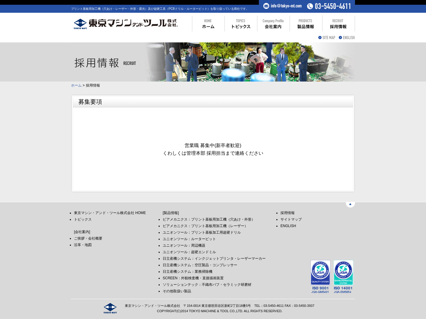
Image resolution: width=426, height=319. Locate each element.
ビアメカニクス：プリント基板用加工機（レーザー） (205, 226)
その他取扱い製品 (177, 291)
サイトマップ (291, 219)
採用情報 (287, 213)
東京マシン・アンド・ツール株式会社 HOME (110, 213)
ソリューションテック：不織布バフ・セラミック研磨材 (207, 285)
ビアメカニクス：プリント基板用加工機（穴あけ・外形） (209, 219)
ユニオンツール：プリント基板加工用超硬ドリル (202, 232)
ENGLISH (288, 226)
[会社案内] (82, 232)
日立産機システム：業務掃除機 (187, 271)
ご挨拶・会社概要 (88, 238)
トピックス (83, 219)
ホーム (76, 85)
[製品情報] (171, 213)
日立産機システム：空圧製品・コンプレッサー (200, 265)
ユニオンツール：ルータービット (189, 239)
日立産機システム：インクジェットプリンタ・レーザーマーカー (214, 258)
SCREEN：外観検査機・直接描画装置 (193, 278)
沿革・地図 (83, 245)
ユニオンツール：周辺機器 (184, 245)
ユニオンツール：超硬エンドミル (189, 252)
